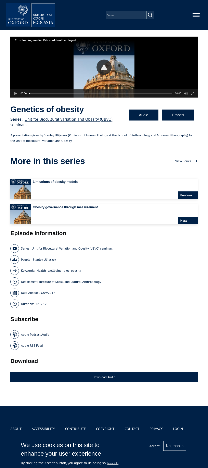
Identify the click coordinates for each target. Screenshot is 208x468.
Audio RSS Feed (32, 345)
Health (41, 270)
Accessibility (43, 428)
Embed (178, 115)
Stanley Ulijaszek (44, 259)
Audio (143, 115)
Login (178, 428)
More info (113, 463)
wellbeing (55, 270)
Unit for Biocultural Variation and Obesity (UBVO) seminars (72, 248)
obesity (76, 270)
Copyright (105, 428)
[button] (104, 67)
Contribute (75, 428)
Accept (154, 446)
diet (66, 270)
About (16, 428)
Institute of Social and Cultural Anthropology (70, 282)
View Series (183, 161)
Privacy (156, 428)
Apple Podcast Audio (35, 334)
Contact (132, 428)
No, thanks (174, 446)
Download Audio (104, 377)
